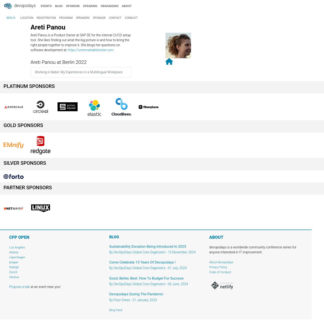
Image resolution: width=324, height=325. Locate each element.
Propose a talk (19, 287)
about (127, 6)
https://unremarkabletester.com (91, 50)
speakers (83, 18)
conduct (131, 18)
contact (115, 18)
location (26, 18)
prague (13, 262)
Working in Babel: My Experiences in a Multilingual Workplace (79, 72)
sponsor (72, 6)
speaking (90, 6)
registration (46, 18)
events (46, 6)
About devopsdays (221, 262)
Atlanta (13, 252)
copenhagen (17, 257)
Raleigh (14, 267)
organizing (110, 6)
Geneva (14, 277)
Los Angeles (17, 247)
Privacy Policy (218, 267)
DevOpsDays (19, 6)
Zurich (13, 272)
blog (59, 6)
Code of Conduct (220, 272)
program (66, 18)
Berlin (11, 18)
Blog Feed (115, 310)
